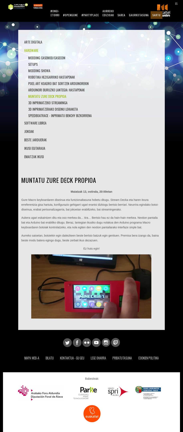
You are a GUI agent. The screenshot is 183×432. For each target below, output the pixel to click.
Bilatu (50, 358)
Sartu (156, 15)
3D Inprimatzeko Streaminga (47, 102)
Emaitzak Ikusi (34, 156)
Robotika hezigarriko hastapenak (51, 77)
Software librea (35, 123)
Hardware (31, 50)
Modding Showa (39, 70)
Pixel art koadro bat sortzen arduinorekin (58, 83)
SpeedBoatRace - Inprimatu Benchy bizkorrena (60, 115)
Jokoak (29, 131)
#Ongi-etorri (54, 13)
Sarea (121, 15)
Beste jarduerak (35, 140)
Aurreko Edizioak (108, 13)
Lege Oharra (98, 358)
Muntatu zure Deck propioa (47, 96)
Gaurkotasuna (139, 15)
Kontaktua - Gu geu (72, 358)
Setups (33, 64)
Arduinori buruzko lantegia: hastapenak (56, 90)
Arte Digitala (33, 42)
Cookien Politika (148, 358)
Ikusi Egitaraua (34, 148)
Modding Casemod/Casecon (46, 58)
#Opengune (70, 15)
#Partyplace (90, 15)
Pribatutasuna (122, 358)
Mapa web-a (31, 358)
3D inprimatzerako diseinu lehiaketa (53, 109)
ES (176, 3)
